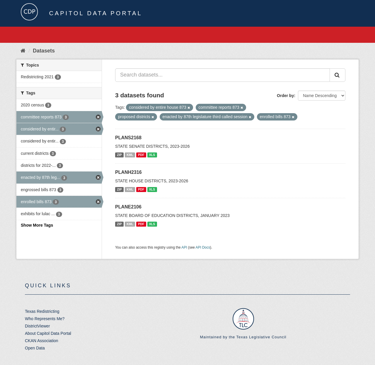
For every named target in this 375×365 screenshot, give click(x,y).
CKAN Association (41, 340)
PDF (141, 155)
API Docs (203, 247)
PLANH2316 (128, 172)
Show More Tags (37, 225)
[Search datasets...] (222, 75)
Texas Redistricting (42, 311)
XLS (152, 155)
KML (130, 155)
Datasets (44, 51)
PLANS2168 (128, 137)
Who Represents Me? (44, 318)
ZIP (119, 155)
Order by (285, 95)
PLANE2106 (128, 206)
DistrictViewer (37, 326)
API (184, 247)
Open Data (35, 348)
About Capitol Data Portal (48, 333)
